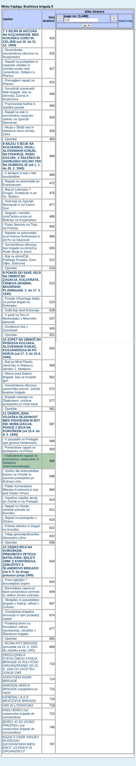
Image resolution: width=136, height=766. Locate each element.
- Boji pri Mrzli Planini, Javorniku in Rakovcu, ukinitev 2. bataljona (18, 365)
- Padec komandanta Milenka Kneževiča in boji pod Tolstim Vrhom (20, 490)
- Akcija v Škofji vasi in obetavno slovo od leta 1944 (18, 131)
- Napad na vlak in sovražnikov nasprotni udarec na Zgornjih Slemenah (18, 117)
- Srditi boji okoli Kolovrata (21, 310)
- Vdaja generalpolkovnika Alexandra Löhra (21, 536)
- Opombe (10, 139)
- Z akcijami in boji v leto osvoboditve (19, 174)
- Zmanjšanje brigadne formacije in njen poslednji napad (21, 615)
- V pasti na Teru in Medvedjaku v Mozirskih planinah (19, 318)
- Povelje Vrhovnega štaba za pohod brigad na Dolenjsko (21, 302)
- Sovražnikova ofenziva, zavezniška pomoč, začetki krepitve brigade (21, 389)
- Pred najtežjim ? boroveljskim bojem (16, 581)
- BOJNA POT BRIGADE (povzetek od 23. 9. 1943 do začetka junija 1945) (20, 647)
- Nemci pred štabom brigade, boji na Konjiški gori (19, 377)
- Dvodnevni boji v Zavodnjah (15, 328)
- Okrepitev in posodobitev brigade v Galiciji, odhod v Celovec (21, 603)
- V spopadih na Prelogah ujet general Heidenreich (20, 441)
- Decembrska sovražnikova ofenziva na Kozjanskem (20, 53)
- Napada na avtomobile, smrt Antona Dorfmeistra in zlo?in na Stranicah (21, 236)
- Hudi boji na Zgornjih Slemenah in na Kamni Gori (18, 205)
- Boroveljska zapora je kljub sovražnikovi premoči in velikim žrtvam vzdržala (21, 592)
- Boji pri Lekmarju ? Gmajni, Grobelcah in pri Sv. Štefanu (20, 193)
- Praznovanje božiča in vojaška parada (19, 105)
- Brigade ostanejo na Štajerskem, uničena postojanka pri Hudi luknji (20, 400)
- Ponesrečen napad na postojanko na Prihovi (19, 449)
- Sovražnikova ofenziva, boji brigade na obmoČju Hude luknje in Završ (20, 248)
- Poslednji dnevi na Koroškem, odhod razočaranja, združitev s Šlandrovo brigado (19, 629)
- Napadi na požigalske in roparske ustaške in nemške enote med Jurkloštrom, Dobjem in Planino (20, 68)
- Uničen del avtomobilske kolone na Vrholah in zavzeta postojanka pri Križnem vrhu (21, 476)
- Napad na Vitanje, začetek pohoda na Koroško (16, 509)
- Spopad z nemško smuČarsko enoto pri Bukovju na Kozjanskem (19, 216)
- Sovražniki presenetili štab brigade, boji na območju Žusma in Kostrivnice (18, 94)
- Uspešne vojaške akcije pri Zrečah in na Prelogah (20, 499)
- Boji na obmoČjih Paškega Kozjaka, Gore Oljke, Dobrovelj (19, 260)
